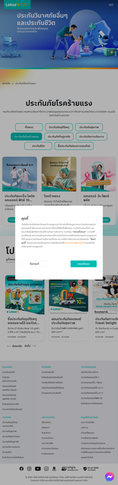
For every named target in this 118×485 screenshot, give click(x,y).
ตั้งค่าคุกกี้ (34, 264)
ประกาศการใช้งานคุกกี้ (74, 242)
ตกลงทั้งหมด (84, 264)
